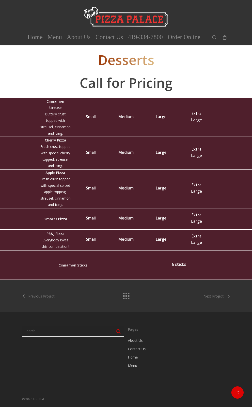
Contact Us (137, 348)
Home (133, 357)
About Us (135, 340)
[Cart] (224, 37)
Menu (132, 365)
